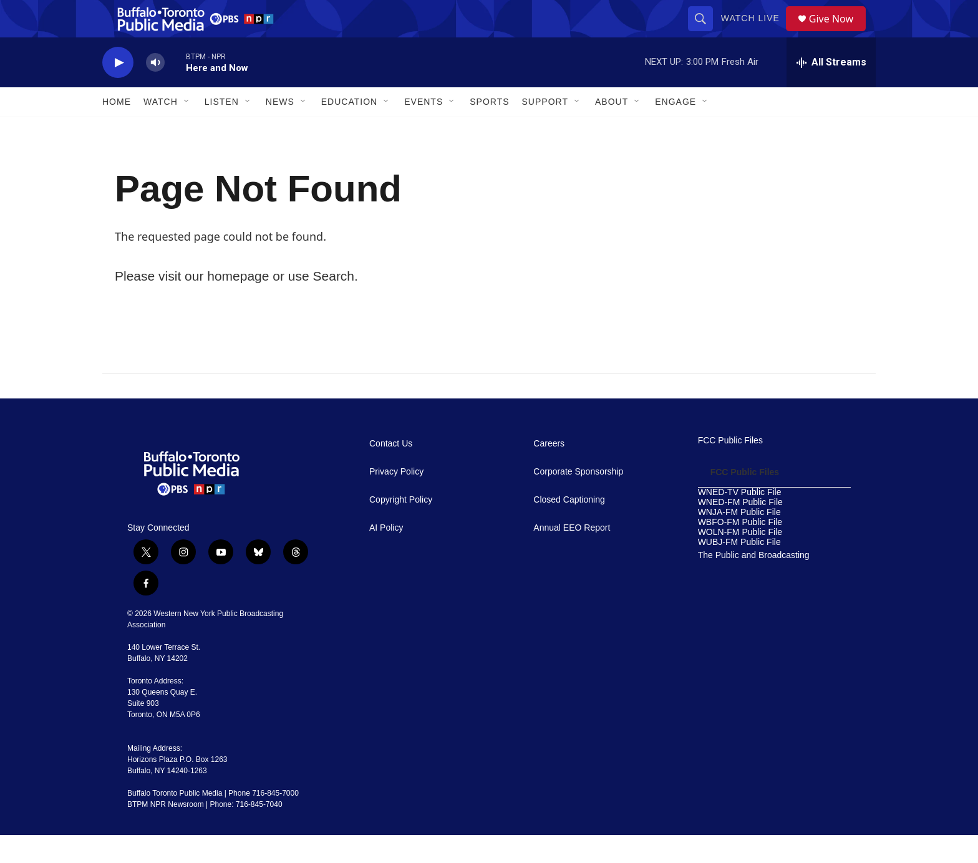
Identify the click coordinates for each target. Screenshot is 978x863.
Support (545, 130)
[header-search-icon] (704, 32)
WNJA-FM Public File (739, 540)
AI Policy (386, 556)
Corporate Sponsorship (578, 499)
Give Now (838, 32)
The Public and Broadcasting (754, 583)
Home (116, 130)
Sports (489, 130)
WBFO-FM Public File (740, 550)
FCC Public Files (730, 468)
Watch (160, 130)
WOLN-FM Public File (740, 560)
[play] (118, 91)
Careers (548, 471)
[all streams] (831, 90)
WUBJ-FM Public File (739, 570)
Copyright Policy (400, 528)
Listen (222, 130)
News (280, 130)
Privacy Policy (396, 499)
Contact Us (390, 471)
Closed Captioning (568, 528)
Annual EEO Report (571, 556)
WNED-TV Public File (740, 520)
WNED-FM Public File (740, 530)
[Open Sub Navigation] (187, 130)
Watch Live (754, 32)
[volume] (155, 91)
